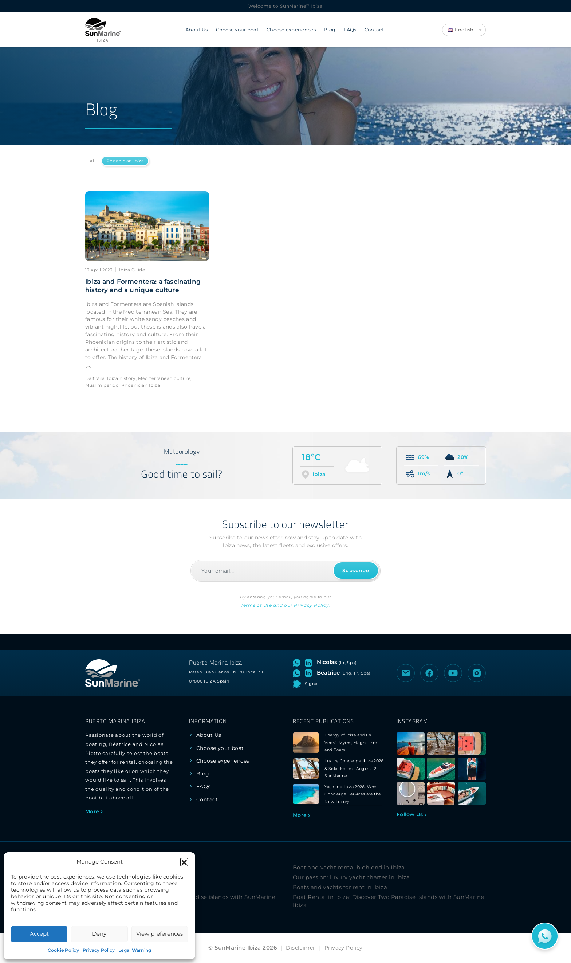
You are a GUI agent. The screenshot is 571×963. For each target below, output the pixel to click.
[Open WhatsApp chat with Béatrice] (298, 673)
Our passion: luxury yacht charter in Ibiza (351, 877)
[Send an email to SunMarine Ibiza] (406, 673)
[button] (184, 861)
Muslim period (102, 385)
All (92, 161)
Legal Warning (134, 950)
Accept (39, 933)
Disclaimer (300, 948)
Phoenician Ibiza (125, 161)
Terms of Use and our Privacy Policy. (285, 605)
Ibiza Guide (132, 269)
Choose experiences (291, 29)
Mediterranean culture (164, 378)
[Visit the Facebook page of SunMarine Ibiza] (429, 673)
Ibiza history (121, 378)
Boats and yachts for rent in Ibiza (340, 887)
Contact (374, 29)
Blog (329, 29)
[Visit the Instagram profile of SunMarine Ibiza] (477, 673)
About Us (196, 29)
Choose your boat (237, 29)
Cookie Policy (63, 950)
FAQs (350, 29)
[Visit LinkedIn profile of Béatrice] (310, 673)
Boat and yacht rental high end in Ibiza (349, 867)
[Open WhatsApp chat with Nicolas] (298, 662)
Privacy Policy (99, 950)
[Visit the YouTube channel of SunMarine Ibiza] (453, 673)
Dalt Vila (95, 378)
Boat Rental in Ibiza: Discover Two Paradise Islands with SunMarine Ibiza (388, 901)
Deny (99, 933)
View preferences (159, 933)
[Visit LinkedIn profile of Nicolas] (310, 662)
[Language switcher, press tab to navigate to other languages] (464, 30)
